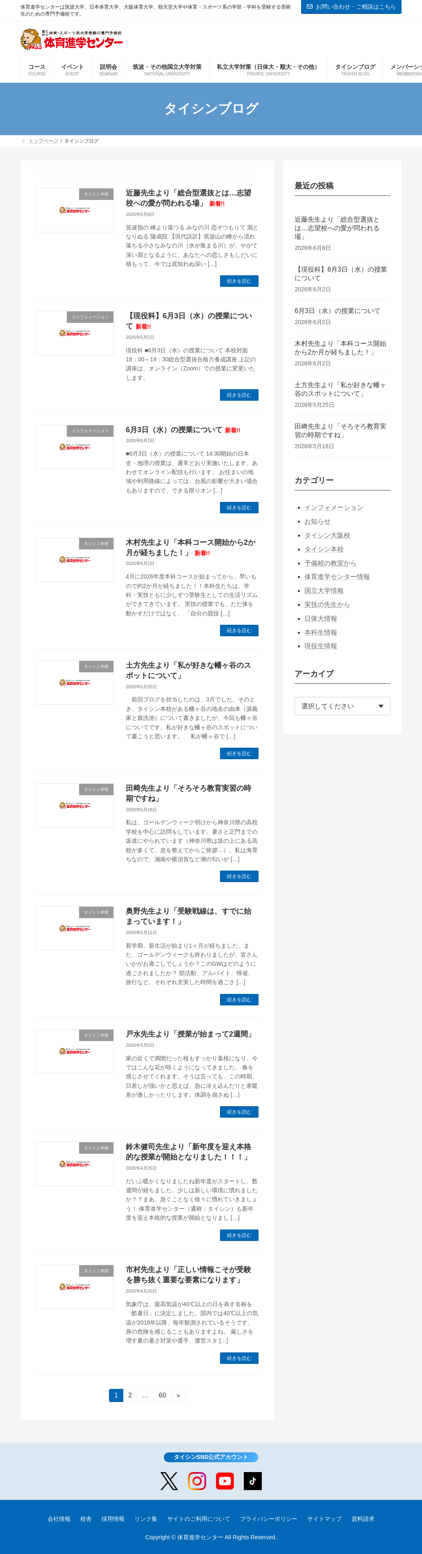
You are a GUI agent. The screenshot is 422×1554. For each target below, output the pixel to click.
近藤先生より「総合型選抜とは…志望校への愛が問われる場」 (337, 228)
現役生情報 (320, 645)
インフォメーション (333, 507)
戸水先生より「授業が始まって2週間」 (190, 1034)
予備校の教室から (330, 562)
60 (162, 1396)
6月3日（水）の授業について (183, 430)
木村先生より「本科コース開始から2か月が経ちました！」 (340, 348)
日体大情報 (320, 618)
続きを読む (239, 281)
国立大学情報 (324, 590)
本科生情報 (320, 631)
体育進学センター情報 (337, 576)
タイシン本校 (324, 549)
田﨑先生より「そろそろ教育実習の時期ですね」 (340, 430)
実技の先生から (327, 604)
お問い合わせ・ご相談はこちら (351, 6)
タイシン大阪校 (327, 535)
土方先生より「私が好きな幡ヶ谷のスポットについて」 (340, 389)
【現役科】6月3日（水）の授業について (341, 273)
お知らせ (317, 521)
